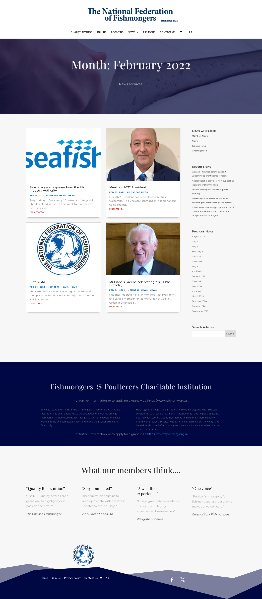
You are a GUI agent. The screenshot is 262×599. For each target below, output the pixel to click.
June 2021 (197, 261)
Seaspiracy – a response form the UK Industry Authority (57, 189)
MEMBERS (149, 32)
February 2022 (199, 251)
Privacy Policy (72, 577)
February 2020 (199, 301)
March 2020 (198, 296)
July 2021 (196, 256)
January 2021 (198, 276)
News (72, 195)
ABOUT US (117, 32)
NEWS (131, 32)
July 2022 (196, 241)
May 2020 (197, 286)
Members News (56, 195)
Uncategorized (137, 192)
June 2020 (197, 281)
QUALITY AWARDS (81, 32)
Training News (199, 146)
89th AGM (37, 282)
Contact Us (91, 577)
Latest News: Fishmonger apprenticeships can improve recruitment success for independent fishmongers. (213, 211)
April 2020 (197, 291)
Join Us (56, 577)
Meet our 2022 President (127, 187)
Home (44, 577)
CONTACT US (167, 32)
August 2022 (198, 236)
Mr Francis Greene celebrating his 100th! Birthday (139, 283)
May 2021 (196, 266)
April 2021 (197, 271)
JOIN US (101, 32)
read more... (37, 211)
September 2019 (200, 311)
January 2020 (199, 306)
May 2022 (197, 246)
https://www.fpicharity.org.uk (167, 433)
